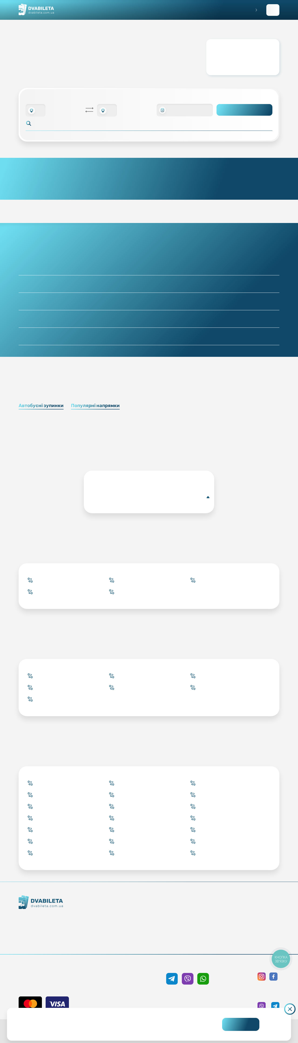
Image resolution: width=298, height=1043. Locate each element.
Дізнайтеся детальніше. (117, 1028)
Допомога (189, 925)
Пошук (245, 110)
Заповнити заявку (272, 10)
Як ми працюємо (56, 917)
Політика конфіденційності (251, 917)
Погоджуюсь (240, 1024)
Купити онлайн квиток (127, 909)
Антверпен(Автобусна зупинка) (150, 497)
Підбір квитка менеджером (127, 925)
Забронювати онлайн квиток (127, 917)
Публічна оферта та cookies (251, 909)
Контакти (56, 926)
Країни (127, 934)
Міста (127, 942)
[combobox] (35, 110)
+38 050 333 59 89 (187, 965)
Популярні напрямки (95, 405)
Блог (189, 909)
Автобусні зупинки (41, 405)
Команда (56, 934)
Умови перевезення (189, 917)
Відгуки (189, 934)
